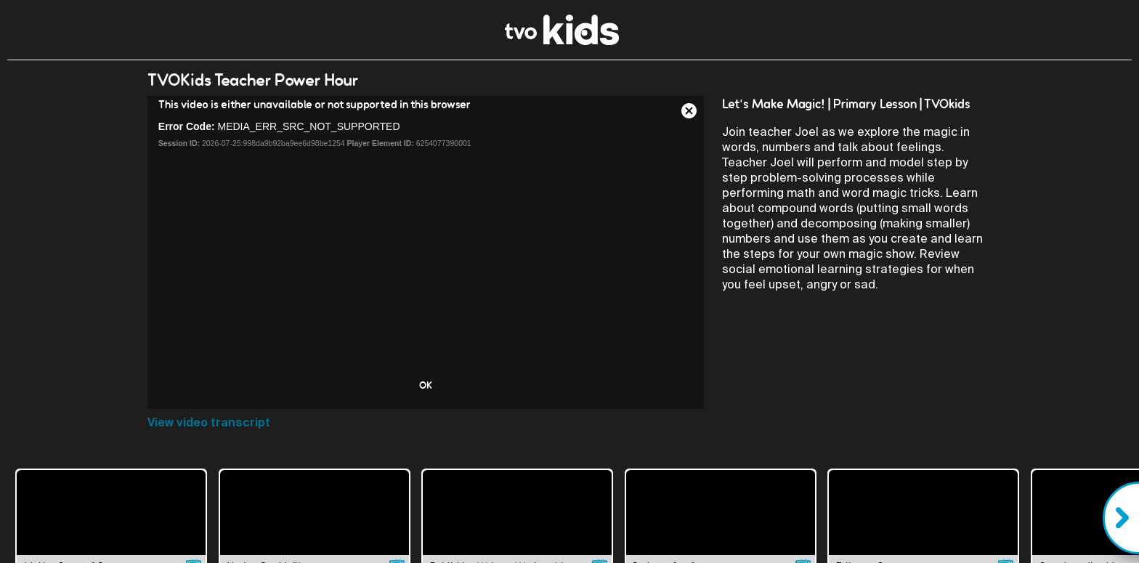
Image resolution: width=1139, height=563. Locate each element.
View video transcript (208, 422)
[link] (561, 41)
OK (425, 385)
